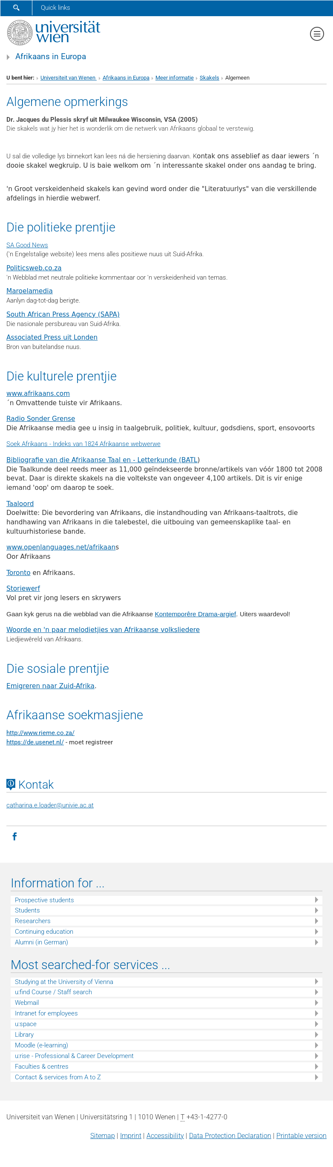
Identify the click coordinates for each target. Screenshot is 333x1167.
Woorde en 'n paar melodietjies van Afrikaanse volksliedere (103, 630)
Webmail (27, 1003)
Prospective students (44, 900)
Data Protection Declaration (230, 1136)
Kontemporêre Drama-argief (195, 614)
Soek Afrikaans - (29, 444)
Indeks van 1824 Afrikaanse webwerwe (107, 444)
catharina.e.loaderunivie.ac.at (50, 805)
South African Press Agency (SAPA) (63, 314)
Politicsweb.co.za (34, 268)
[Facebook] (14, 836)
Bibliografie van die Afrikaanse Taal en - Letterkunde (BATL (102, 460)
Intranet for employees (46, 1013)
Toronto (18, 573)
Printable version (301, 1136)
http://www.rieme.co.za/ (40, 733)
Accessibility (165, 1136)
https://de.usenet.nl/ (35, 742)
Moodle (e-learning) (41, 1045)
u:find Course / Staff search (53, 992)
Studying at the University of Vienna (64, 982)
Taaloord (20, 504)
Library (24, 1034)
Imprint (130, 1136)
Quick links (55, 7)
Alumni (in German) (41, 942)
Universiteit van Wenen (68, 77)
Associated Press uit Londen (52, 337)
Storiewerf (23, 588)
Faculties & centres (42, 1066)
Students (27, 910)
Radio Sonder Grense (40, 419)
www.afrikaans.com (38, 394)
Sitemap (102, 1136)
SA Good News (27, 245)
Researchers (33, 921)
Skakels (209, 77)
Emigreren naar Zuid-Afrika (50, 686)
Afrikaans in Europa (50, 56)
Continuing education (44, 931)
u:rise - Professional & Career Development (74, 1056)
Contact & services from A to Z (58, 1077)
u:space (26, 1024)
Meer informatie (174, 77)
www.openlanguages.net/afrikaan (60, 547)
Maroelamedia (29, 291)
